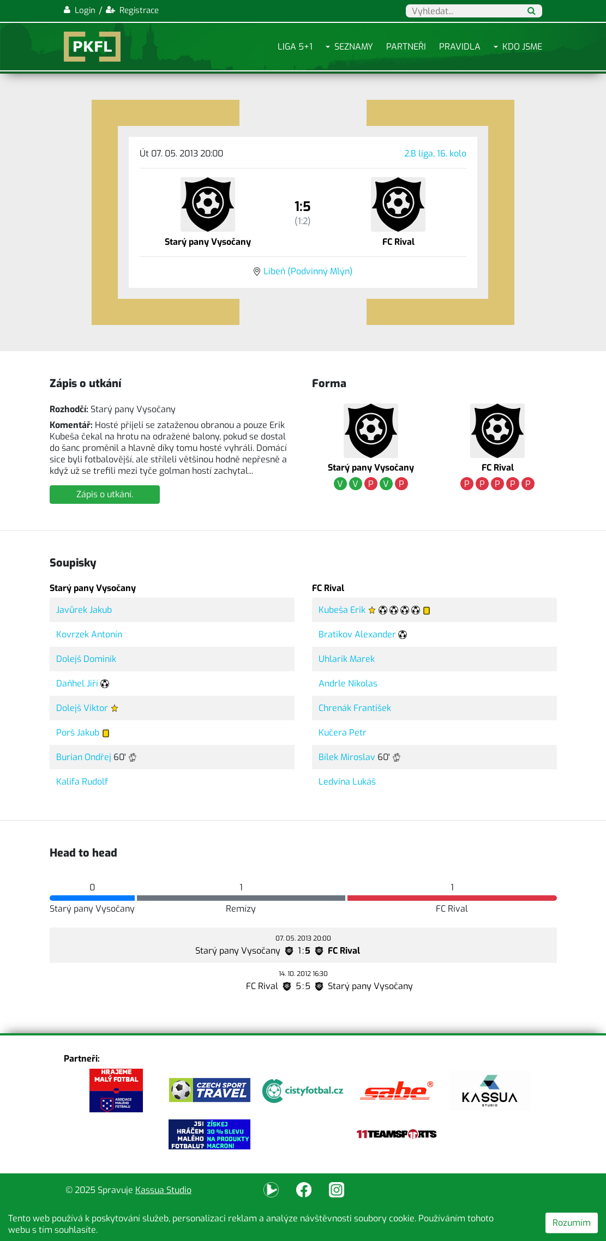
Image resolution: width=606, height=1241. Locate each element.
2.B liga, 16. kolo (435, 153)
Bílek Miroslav (347, 757)
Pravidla (460, 46)
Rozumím (572, 1222)
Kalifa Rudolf (82, 781)
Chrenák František (355, 708)
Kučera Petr (343, 732)
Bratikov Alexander (357, 634)
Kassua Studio (163, 1190)
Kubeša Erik (342, 610)
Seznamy (353, 46)
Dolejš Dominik (86, 659)
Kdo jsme (522, 46)
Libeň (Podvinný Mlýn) (308, 271)
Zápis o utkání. (104, 494)
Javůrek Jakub (84, 610)
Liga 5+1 (295, 46)
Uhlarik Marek (347, 659)
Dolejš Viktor (82, 708)
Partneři (406, 46)
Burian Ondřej (83, 757)
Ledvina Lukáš (347, 781)
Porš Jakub (77, 732)
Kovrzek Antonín (89, 634)
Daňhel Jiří (77, 683)
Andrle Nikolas (348, 683)
